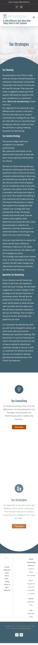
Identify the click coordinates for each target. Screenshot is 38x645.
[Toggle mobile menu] (34, 17)
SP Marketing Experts (24, 628)
